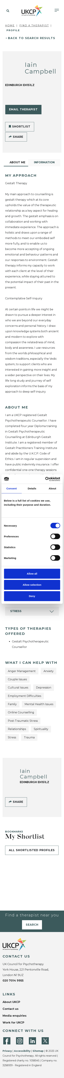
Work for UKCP (13, 1022)
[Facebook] (6, 1041)
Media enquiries (14, 1015)
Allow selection (32, 584)
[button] (7, 11)
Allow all (32, 573)
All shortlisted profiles (32, 850)
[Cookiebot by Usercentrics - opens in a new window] (45, 479)
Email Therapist (23, 109)
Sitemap (38, 1050)
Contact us (10, 1008)
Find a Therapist (34, 25)
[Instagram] (19, 1041)
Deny (32, 596)
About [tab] (52, 488)
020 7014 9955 (13, 980)
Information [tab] (44, 162)
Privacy (7, 1050)
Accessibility (22, 1050)
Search (32, 924)
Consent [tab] (11, 488)
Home (10, 25)
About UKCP (11, 1002)
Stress (16, 611)
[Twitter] (45, 1041)
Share (16, 136)
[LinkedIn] (32, 1041)
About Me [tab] (17, 162)
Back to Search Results (31, 38)
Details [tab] (32, 488)
